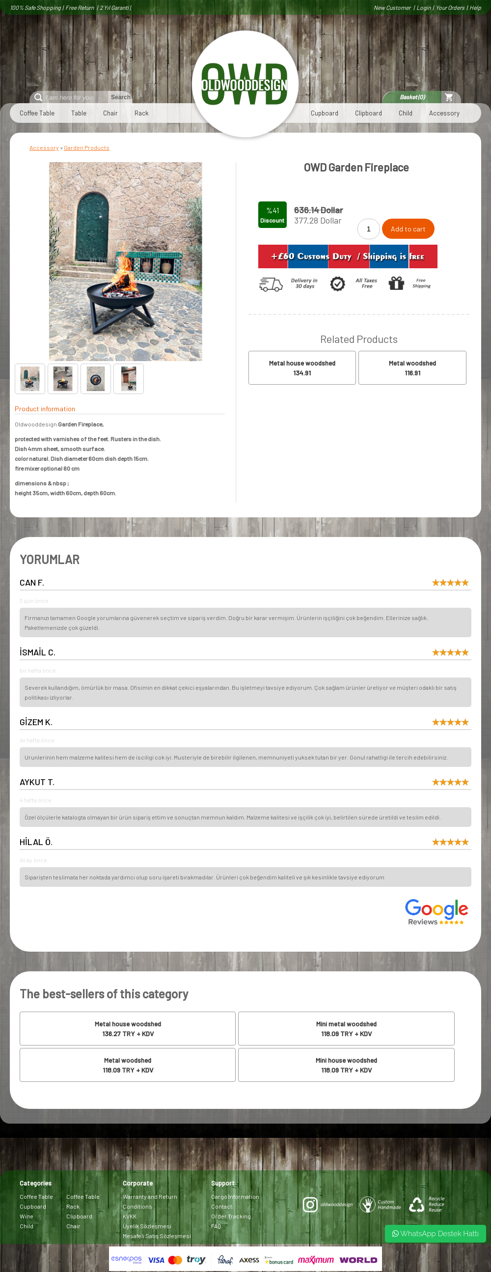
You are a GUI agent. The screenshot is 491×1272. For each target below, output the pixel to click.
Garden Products (86, 147)
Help (475, 7)
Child (405, 113)
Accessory (444, 113)
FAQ (216, 1225)
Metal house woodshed (302, 363)
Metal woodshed (412, 363)
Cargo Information (235, 1196)
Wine (26, 1216)
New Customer (392, 7)
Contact (221, 1206)
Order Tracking (231, 1216)
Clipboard (368, 113)
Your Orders (450, 7)
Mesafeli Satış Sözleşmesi (157, 1235)
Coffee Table (37, 113)
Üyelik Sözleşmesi (147, 1225)
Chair (110, 113)
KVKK (129, 1216)
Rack (142, 113)
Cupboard (324, 113)
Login (423, 7)
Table (78, 113)
